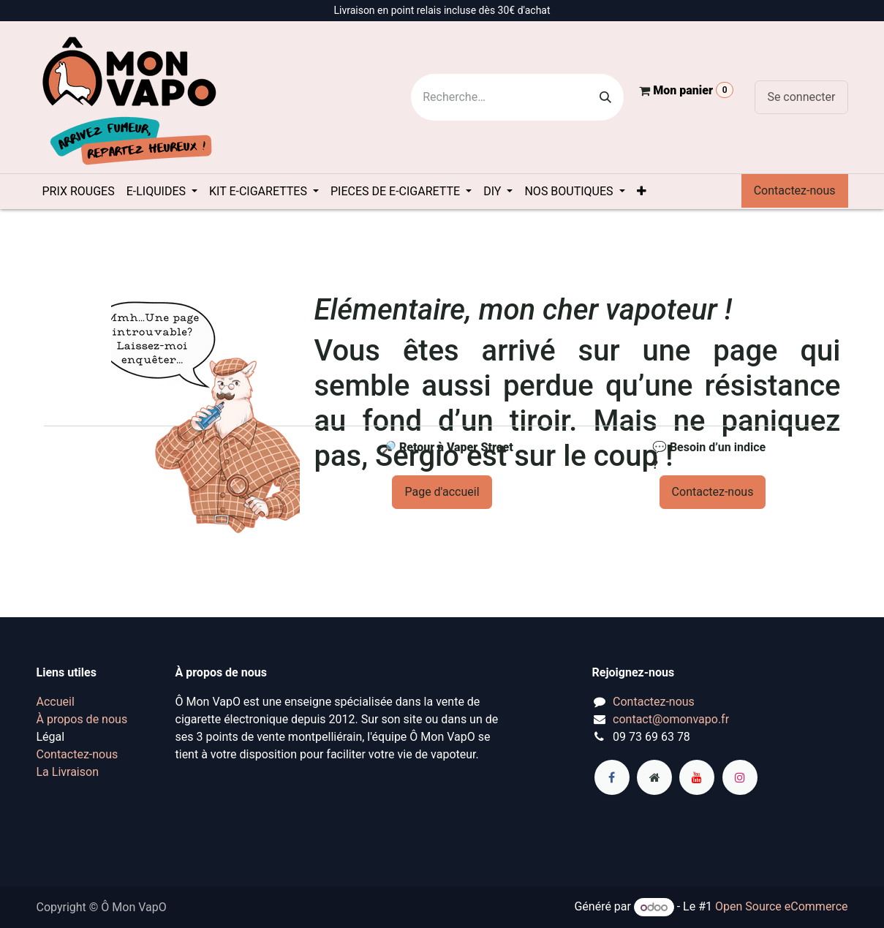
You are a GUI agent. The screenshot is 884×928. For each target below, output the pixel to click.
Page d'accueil (441, 492)
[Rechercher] (605, 97)
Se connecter (801, 97)
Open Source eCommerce (781, 907)
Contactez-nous (795, 190)
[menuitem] (79, 191)
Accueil (56, 702)
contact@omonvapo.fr (671, 719)
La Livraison (68, 772)
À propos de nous (82, 719)
